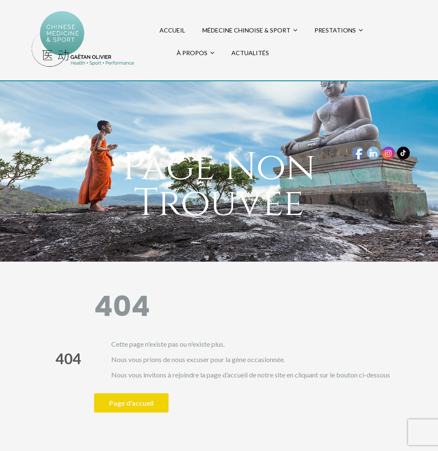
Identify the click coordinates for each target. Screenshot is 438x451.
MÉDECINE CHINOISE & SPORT (246, 30)
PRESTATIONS (335, 30)
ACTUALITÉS (250, 52)
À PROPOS (192, 52)
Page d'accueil (131, 403)
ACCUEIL (172, 30)
